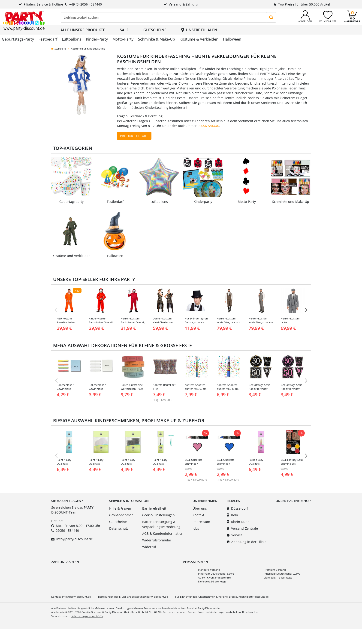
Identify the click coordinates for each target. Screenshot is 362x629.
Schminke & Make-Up (156, 39)
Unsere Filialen (199, 29)
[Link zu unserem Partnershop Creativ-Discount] (284, 514)
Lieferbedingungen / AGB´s (87, 616)
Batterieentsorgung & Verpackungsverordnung (161, 524)
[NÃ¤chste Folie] (306, 310)
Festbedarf (48, 39)
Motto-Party (122, 39)
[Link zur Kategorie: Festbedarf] (115, 180)
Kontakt (198, 515)
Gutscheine (154, 29)
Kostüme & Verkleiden (199, 39)
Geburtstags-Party (18, 39)
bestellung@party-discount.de (150, 596)
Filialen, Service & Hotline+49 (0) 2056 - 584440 (60, 4)
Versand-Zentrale (242, 528)
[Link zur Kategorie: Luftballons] (159, 180)
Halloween (232, 39)
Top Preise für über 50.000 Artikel (301, 4)
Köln (232, 515)
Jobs (196, 528)
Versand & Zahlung (181, 4)
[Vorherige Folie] (56, 310)
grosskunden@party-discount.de (248, 596)
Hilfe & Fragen (120, 508)
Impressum (201, 522)
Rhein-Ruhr (238, 522)
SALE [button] (124, 29)
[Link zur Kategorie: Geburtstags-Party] (71, 180)
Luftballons (71, 39)
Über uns (200, 508)
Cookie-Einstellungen (158, 515)
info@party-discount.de (74, 539)
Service (234, 535)
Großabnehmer (121, 515)
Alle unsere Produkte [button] (82, 29)
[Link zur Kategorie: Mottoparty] (247, 180)
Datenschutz (119, 528)
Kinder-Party (97, 39)
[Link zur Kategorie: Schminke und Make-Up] (291, 180)
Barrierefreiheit (154, 508)
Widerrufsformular (156, 540)
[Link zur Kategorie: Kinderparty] (203, 180)
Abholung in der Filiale (246, 542)
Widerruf (149, 547)
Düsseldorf (237, 508)
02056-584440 (208, 126)
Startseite (58, 48)
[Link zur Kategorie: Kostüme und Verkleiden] (71, 234)
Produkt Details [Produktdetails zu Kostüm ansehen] (134, 136)
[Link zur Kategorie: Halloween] (115, 234)
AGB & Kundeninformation (162, 533)
